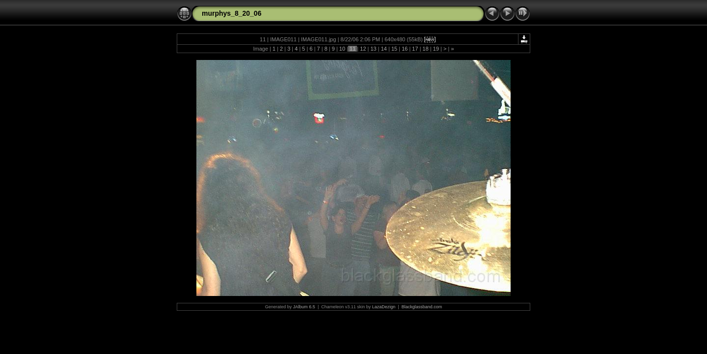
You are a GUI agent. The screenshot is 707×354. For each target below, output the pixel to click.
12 (362, 49)
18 (425, 49)
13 (373, 49)
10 (342, 49)
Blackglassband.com (422, 306)
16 (404, 49)
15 (394, 49)
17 (414, 49)
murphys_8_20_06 (231, 13)
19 (436, 49)
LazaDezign (384, 306)
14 (384, 49)
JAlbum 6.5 (304, 306)
